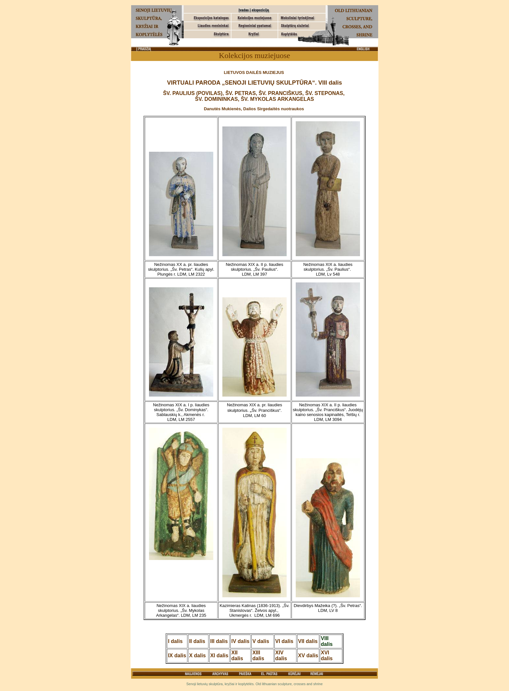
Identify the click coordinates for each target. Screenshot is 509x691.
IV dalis (240, 641)
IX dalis (177, 655)
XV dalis (308, 655)
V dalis (260, 641)
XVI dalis (326, 655)
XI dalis (219, 655)
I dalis (175, 641)
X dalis (197, 655)
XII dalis (237, 655)
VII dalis (307, 641)
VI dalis (284, 641)
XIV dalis (281, 655)
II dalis (197, 641)
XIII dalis (258, 655)
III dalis (219, 641)
